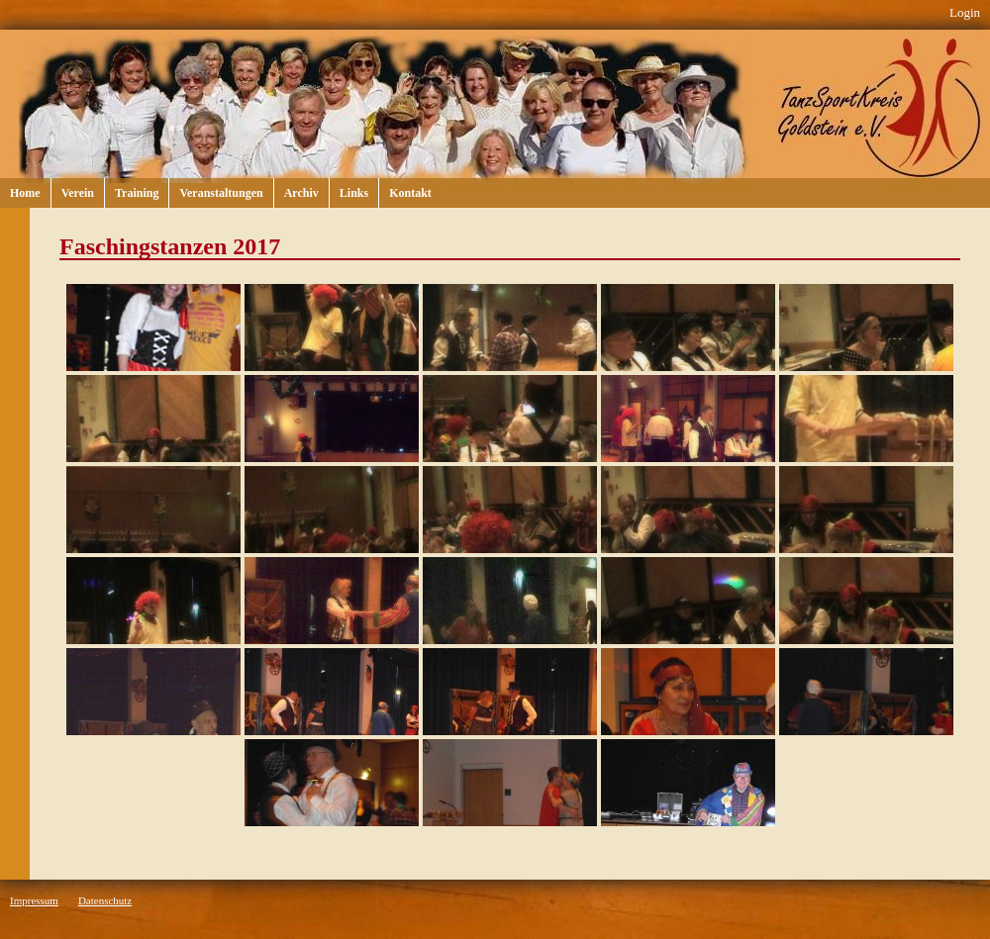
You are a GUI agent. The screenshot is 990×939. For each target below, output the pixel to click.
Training (136, 193)
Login (964, 12)
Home (25, 193)
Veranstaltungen (220, 193)
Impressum (34, 900)
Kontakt (410, 193)
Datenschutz (105, 900)
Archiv (301, 193)
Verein (77, 193)
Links (354, 193)
